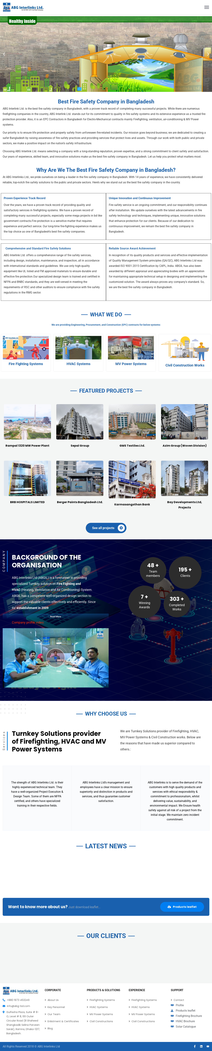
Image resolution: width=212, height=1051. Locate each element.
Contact (179, 1000)
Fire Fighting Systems (26, 438)
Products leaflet (182, 907)
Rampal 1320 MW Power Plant (27, 602)
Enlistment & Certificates (63, 1021)
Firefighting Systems (102, 1000)
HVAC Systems (78, 438)
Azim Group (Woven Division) (185, 602)
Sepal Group (80, 602)
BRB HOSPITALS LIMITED (27, 659)
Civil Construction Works (184, 439)
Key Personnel (56, 1007)
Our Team (54, 1014)
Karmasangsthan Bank (132, 661)
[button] (4, 54)
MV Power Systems (130, 438)
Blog (50, 1028)
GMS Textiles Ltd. (132, 602)
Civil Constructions (101, 1021)
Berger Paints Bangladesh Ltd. (80, 659)
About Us (53, 1000)
